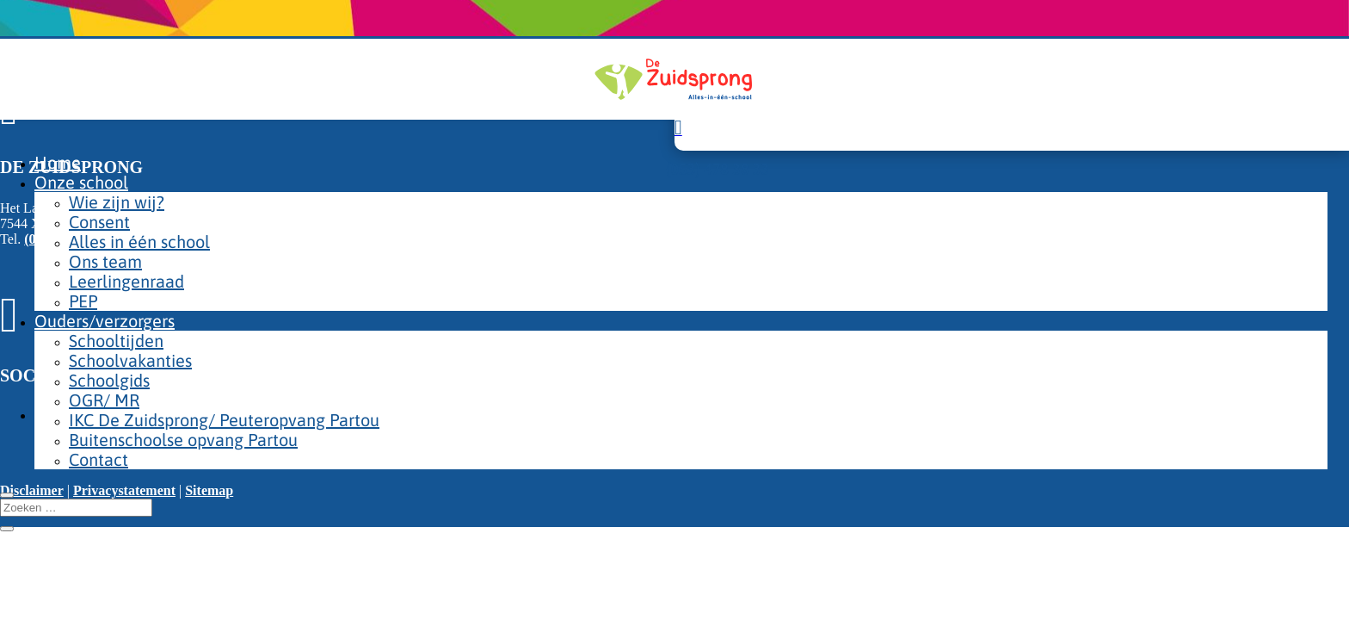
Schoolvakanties (130, 360)
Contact (98, 459)
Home (57, 162)
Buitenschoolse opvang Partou (183, 440)
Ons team (105, 261)
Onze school (81, 182)
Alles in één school (139, 241)
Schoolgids (109, 380)
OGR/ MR (104, 400)
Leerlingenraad (126, 281)
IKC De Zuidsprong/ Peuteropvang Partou (224, 420)
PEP (83, 301)
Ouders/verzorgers (104, 321)
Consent (99, 222)
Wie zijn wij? (116, 202)
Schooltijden (116, 340)
